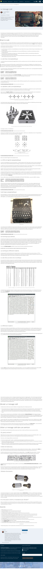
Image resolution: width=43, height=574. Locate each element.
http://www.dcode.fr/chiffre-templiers (19, 130)
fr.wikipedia (20, 152)
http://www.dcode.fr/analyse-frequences (15, 510)
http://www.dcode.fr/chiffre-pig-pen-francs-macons (21, 155)
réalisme (25, 532)
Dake (20, 151)
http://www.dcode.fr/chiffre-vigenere (19, 189)
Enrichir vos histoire (10, 4)
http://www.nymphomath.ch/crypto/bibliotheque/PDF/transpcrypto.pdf (26, 522)
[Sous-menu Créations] (23, 1)
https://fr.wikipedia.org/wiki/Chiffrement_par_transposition (21, 512)
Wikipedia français (24, 151)
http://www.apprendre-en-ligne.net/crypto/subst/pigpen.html (28, 513)
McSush (22, 99)
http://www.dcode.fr (9, 509)
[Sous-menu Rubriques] (12, 1)
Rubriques (4, 4)
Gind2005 (13, 223)
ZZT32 (13, 287)
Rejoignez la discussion (5, 542)
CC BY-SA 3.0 (20, 223)
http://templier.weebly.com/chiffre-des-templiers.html (33, 517)
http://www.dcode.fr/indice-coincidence (15, 511)
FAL (24, 152)
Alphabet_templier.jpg (13, 99)
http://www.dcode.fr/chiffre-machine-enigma (20, 234)
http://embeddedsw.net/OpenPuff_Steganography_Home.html (24, 519)
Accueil (2, 4)
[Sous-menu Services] (17, 1)
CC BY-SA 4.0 (19, 489)
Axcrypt (2, 334)
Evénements (25, 550)
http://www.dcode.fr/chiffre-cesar (19, 84)
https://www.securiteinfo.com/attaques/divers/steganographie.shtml (18, 518)
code (23, 532)
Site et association (26, 549)
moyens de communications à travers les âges (25, 34)
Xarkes (13, 489)
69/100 (19, 550)
